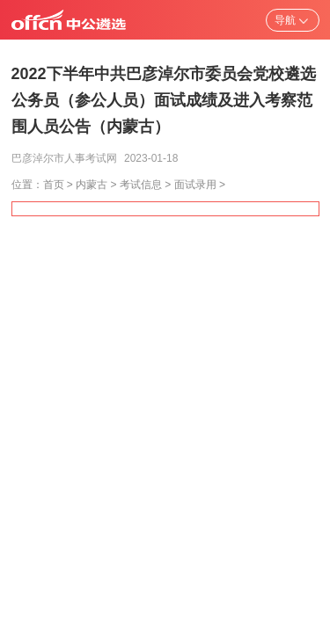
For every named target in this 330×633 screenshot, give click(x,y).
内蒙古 (91, 184)
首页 (53, 184)
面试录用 (195, 184)
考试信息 (141, 184)
